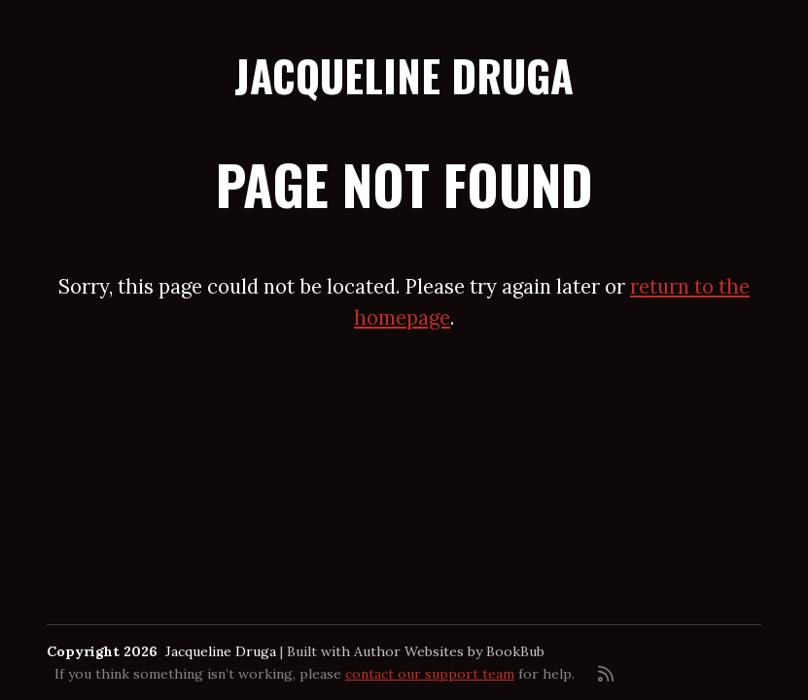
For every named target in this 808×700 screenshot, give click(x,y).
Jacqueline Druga (404, 75)
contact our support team (429, 673)
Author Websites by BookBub (449, 651)
